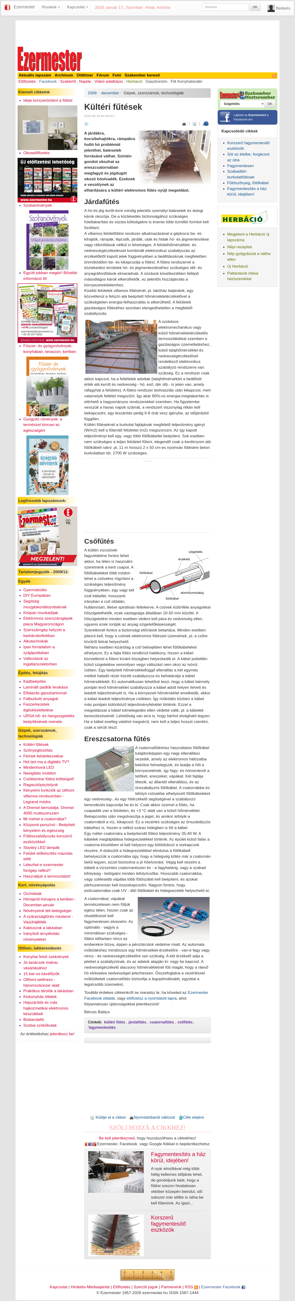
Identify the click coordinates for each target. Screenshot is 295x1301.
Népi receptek (239, 247)
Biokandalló (33, 1019)
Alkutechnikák (35, 641)
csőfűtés (185, 1022)
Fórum (103, 75)
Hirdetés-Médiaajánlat (90, 1287)
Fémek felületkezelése (43, 756)
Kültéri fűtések (36, 744)
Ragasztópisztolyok (40, 784)
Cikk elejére (191, 1117)
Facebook (48, 81)
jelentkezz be (61, 1034)
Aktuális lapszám (35, 75)
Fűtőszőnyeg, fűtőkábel (248, 183)
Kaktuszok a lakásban (43, 927)
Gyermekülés (35, 590)
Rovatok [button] (51, 7)
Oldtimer (85, 75)
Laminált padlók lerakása (45, 687)
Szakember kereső (142, 75)
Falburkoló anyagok (40, 698)
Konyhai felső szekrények (46, 956)
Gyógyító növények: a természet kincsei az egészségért (42, 425)
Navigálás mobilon (39, 773)
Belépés (283, 8)
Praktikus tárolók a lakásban (48, 991)
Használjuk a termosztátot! (47, 876)
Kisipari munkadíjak (40, 612)
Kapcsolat (58, 1287)
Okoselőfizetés (36, 152)
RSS (191, 1287)
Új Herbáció (237, 266)
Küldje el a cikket (108, 1117)
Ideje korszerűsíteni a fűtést (47, 100)
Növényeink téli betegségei (47, 910)
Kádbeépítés (34, 681)
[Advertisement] (147, 32)
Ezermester (24, 7)
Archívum (64, 75)
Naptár (85, 81)
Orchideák (32, 893)
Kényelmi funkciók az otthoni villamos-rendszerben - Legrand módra (48, 796)
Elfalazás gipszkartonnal (45, 693)
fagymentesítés (102, 1027)
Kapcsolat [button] (77, 7)
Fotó (117, 75)
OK (255, 7)
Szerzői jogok (146, 1287)
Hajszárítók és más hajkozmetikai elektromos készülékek (46, 1008)
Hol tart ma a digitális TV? (46, 761)
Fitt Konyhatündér (186, 81)
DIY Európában (37, 595)
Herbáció (134, 81)
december (110, 93)
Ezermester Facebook (223, 1287)
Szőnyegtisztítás (38, 750)
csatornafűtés (162, 1022)
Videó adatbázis (108, 81)
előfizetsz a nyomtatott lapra (152, 998)
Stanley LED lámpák (41, 847)
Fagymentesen (240, 165)
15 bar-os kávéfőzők (41, 973)
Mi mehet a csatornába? (44, 819)
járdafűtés (137, 1022)
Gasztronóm (156, 81)
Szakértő (68, 81)
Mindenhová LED (38, 767)
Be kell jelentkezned (117, 1138)
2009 (92, 93)
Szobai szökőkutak (40, 1025)
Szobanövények (37, 205)
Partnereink (171, 1287)
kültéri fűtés (114, 1022)
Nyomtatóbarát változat (152, 1117)
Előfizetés (27, 81)
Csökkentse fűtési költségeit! (48, 779)
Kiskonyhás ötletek (40, 996)
